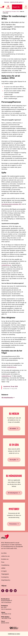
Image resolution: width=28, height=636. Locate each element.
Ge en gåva (13, 459)
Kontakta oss (4, 559)
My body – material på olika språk (13, 2)
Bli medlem (13, 428)
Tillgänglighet (5, 574)
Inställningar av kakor (14, 634)
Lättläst (3, 568)
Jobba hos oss (5, 556)
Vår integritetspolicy (7, 397)
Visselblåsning (5, 565)
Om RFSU (4, 553)
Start (4, 11)
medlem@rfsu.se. (12, 367)
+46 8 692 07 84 (6, 618)
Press (2, 562)
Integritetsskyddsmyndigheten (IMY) (11, 204)
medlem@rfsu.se (6, 265)
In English (4, 571)
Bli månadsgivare (13, 493)
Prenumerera (13, 524)
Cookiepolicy (5, 577)
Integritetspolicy (5, 580)
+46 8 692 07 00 (6, 614)
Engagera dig (16, 7)
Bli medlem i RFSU (15, 11)
